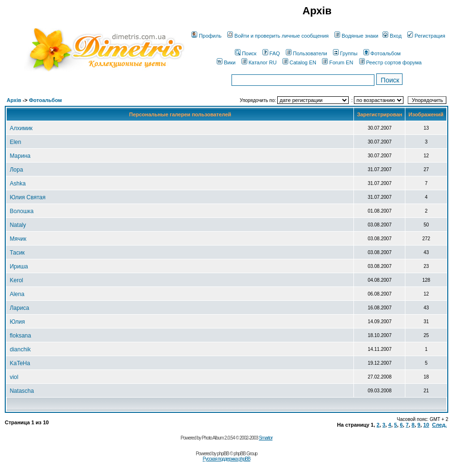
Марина (20, 156)
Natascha (22, 391)
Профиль (206, 36)
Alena (17, 294)
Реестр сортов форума (390, 62)
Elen (15, 142)
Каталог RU (259, 62)
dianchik (20, 349)
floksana (20, 335)
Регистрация (426, 36)
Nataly (18, 225)
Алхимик (21, 128)
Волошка (21, 211)
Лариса (19, 308)
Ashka (17, 183)
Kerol (16, 280)
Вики (226, 62)
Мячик (18, 239)
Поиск (245, 53)
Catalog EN (299, 62)
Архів (14, 100)
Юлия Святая (27, 197)
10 (426, 425)
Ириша (19, 266)
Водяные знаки (356, 36)
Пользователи (306, 53)
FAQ (271, 53)
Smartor (265, 437)
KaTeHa (20, 363)
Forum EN (337, 62)
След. (439, 425)
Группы (345, 53)
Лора (16, 169)
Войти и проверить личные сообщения (278, 36)
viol (14, 377)
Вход (392, 36)
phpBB (223, 453)
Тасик (17, 252)
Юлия (17, 321)
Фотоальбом (382, 53)
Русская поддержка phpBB (226, 458)
